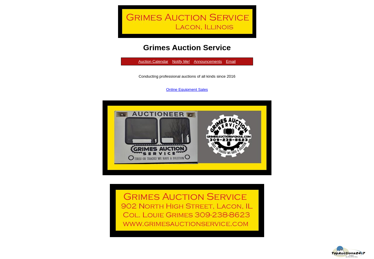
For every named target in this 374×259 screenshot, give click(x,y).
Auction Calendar (153, 61)
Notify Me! (181, 61)
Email (231, 61)
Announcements (208, 61)
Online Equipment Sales (187, 89)
